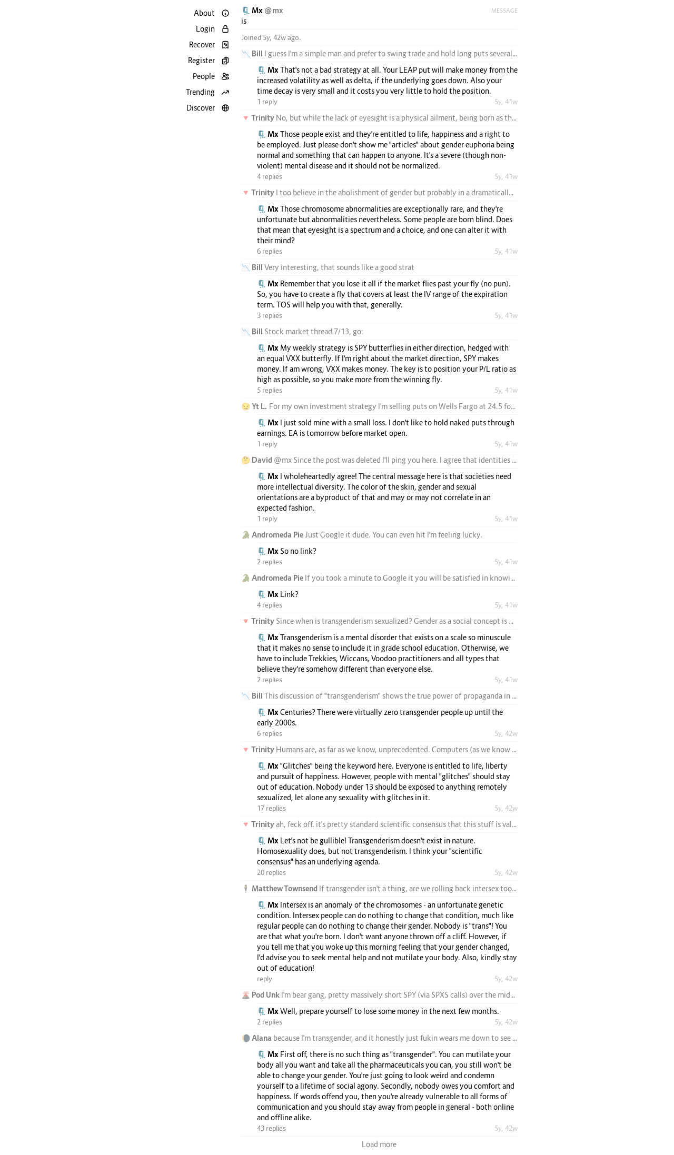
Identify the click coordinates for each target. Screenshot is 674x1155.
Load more (379, 1144)
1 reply (267, 101)
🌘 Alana (257, 1037)
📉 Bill (252, 53)
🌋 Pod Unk (261, 994)
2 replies (269, 561)
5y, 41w (506, 101)
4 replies (269, 176)
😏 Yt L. (255, 406)
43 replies (271, 1128)
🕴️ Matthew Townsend (280, 888)
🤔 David (257, 459)
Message (504, 10)
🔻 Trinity (258, 117)
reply (264, 978)
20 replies (271, 872)
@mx (273, 10)
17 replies (271, 808)
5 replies (269, 390)
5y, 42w (506, 733)
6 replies (269, 251)
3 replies (269, 315)
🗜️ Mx (252, 10)
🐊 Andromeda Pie (273, 534)
